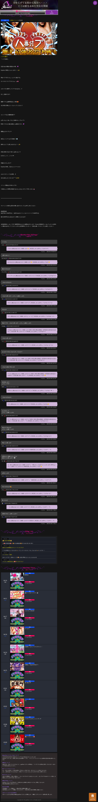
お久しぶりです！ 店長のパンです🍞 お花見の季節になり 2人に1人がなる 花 (19, 557)
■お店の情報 (5, 786)
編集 (17, 245)
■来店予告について (7, 780)
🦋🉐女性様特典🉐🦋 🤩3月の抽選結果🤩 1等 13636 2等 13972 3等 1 (17, 543)
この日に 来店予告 (92, 797)
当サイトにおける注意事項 (9, 792)
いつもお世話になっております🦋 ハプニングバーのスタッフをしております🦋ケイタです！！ (23, 550)
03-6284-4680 (24, 11)
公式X (52, 12)
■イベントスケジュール (8, 768)
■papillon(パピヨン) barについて (10, 755)
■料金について (6, 762)
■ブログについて (6, 774)
